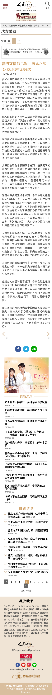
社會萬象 (13, 25)
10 (47, 581)
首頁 (4, 25)
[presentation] (6, 52)
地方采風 (23, 25)
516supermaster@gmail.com (26, 649)
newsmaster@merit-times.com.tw (26, 669)
